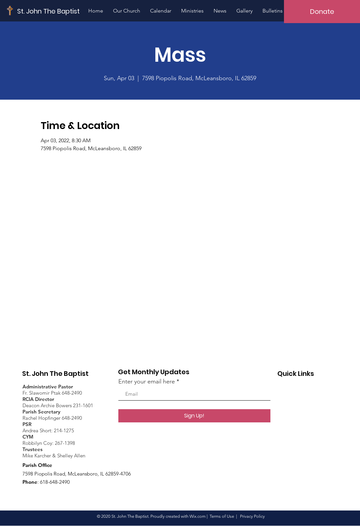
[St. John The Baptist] (48, 11)
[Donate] (322, 11)
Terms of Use (222, 516)
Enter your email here (146, 381)
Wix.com (197, 516)
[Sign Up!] (194, 415)
